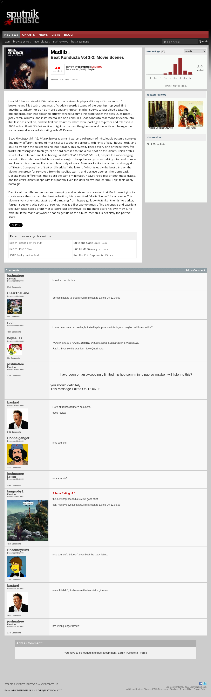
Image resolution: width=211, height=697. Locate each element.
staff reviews (60, 41)
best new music (80, 41)
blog (68, 34)
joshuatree (84, 66)
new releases (42, 41)
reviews (11, 34)
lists (56, 34)
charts (28, 34)
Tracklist (74, 79)
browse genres (22, 41)
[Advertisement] (176, 176)
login (7, 41)
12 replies (91, 69)
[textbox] (180, 41)
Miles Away (191, 128)
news (43, 34)
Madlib (60, 52)
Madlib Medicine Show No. (161, 128)
